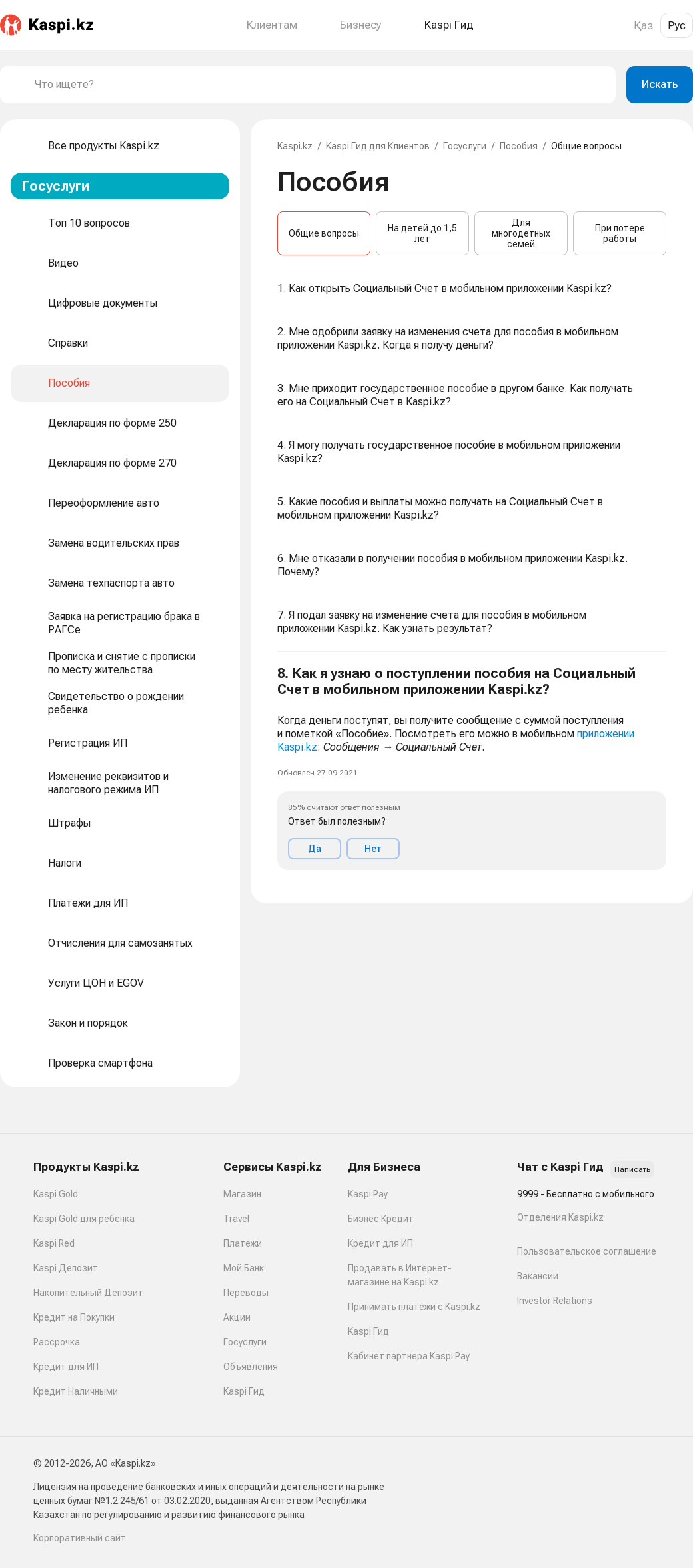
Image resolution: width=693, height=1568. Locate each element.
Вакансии (537, 1276)
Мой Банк (243, 1268)
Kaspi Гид (244, 1391)
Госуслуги (464, 146)
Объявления (250, 1366)
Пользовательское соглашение (586, 1251)
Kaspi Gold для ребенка (84, 1218)
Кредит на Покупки (74, 1317)
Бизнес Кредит (381, 1218)
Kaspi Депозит (65, 1268)
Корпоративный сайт (79, 1538)
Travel (236, 1218)
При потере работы (620, 233)
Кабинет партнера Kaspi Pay (409, 1356)
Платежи (242, 1243)
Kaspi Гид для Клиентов (378, 146)
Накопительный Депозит (88, 1292)
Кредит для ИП (66, 1366)
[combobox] (320, 84)
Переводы (246, 1292)
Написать (632, 1169)
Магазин (242, 1194)
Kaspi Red (54, 1243)
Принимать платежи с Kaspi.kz (414, 1306)
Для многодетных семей (521, 233)
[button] (471, 767)
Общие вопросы (324, 233)
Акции (237, 1317)
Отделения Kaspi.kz (560, 1217)
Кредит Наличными (75, 1391)
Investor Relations (554, 1300)
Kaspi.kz (295, 146)
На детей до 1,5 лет (422, 233)
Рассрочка (56, 1342)
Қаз (643, 25)
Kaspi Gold (55, 1194)
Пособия (519, 146)
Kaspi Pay (368, 1194)
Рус (677, 25)
